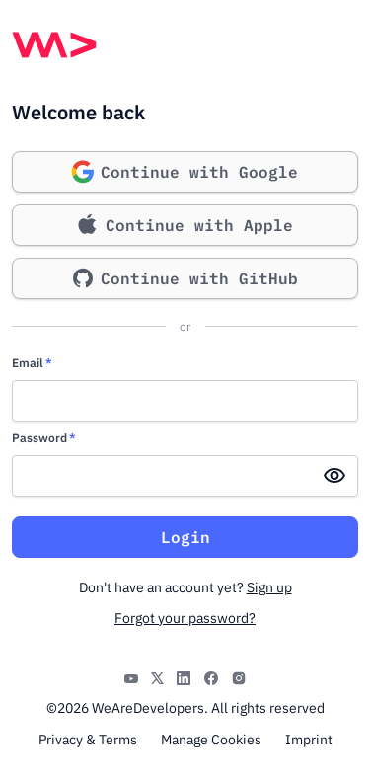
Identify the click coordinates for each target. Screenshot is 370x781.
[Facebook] (211, 676)
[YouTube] (131, 676)
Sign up (269, 587)
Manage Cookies (211, 739)
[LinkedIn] (183, 676)
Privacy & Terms (87, 739)
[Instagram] (239, 676)
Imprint (309, 739)
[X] (157, 676)
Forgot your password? (185, 618)
